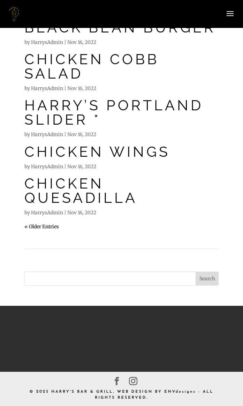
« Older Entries (41, 226)
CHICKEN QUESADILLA (80, 190)
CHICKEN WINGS (97, 151)
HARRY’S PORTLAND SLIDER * (113, 112)
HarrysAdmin (47, 42)
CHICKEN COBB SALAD (91, 66)
